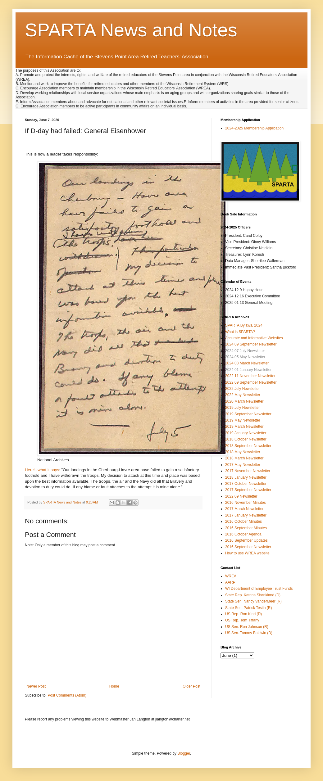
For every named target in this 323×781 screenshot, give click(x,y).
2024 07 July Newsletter (245, 351)
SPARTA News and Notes (131, 30)
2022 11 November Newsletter (250, 376)
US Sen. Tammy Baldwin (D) (248, 633)
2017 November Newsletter (247, 471)
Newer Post (36, 686)
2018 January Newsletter (245, 477)
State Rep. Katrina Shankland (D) (252, 595)
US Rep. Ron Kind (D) (243, 614)
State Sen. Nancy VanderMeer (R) (253, 601)
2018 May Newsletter (242, 452)
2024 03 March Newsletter (247, 363)
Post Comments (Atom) (67, 695)
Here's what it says (42, 469)
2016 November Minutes (245, 502)
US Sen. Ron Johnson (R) (246, 627)
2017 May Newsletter (242, 465)
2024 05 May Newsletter (245, 357)
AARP (230, 582)
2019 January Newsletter (245, 433)
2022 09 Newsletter (241, 496)
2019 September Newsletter (248, 414)
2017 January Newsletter (245, 515)
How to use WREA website (247, 553)
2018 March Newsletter (244, 458)
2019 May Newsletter (242, 420)
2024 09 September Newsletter (250, 344)
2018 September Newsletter (248, 446)
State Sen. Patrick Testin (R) (248, 608)
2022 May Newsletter (242, 395)
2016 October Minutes (243, 521)
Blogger (183, 753)
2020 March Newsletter (244, 401)
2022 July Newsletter (242, 388)
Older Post (191, 686)
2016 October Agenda (243, 534)
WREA (230, 576)
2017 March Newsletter (244, 509)
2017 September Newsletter (248, 490)
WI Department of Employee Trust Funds (259, 588)
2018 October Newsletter (245, 439)
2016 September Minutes (246, 528)
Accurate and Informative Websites (254, 338)
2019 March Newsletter (244, 426)
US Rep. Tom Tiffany (242, 620)
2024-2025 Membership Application (254, 128)
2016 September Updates (246, 540)
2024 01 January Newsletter (248, 370)
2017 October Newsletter (245, 483)
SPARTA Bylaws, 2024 (243, 325)
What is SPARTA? (240, 332)
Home (114, 686)
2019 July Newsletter (242, 407)
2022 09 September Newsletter (250, 382)
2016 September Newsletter (248, 547)
